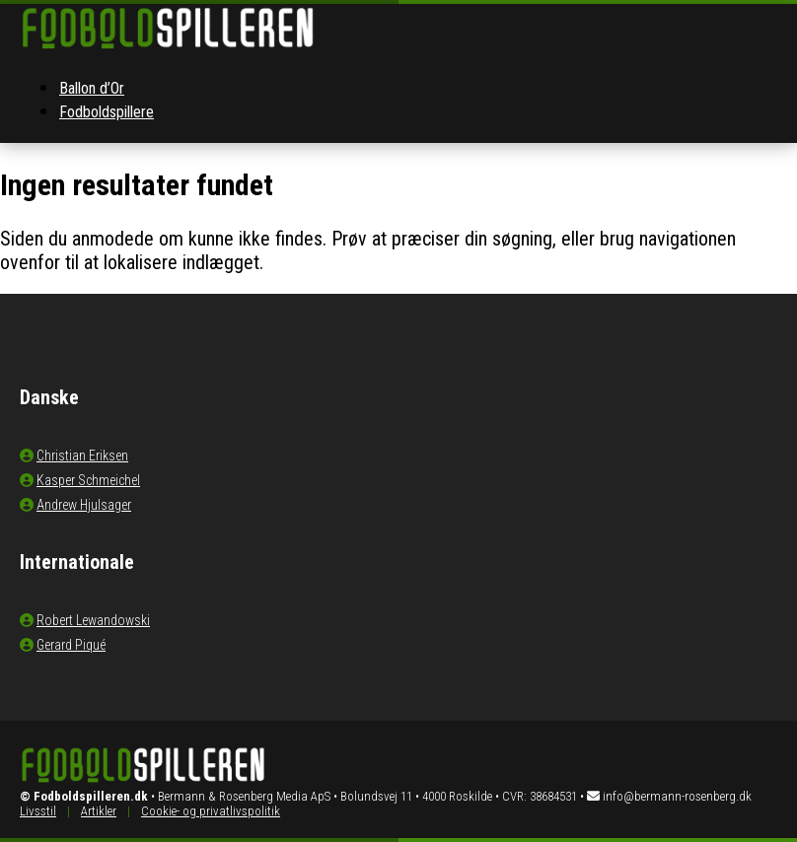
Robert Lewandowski (93, 620)
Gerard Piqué (71, 645)
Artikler (98, 811)
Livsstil (38, 811)
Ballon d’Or (91, 88)
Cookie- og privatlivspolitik (210, 811)
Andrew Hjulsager (83, 505)
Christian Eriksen (82, 455)
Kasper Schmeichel (88, 480)
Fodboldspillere (106, 112)
